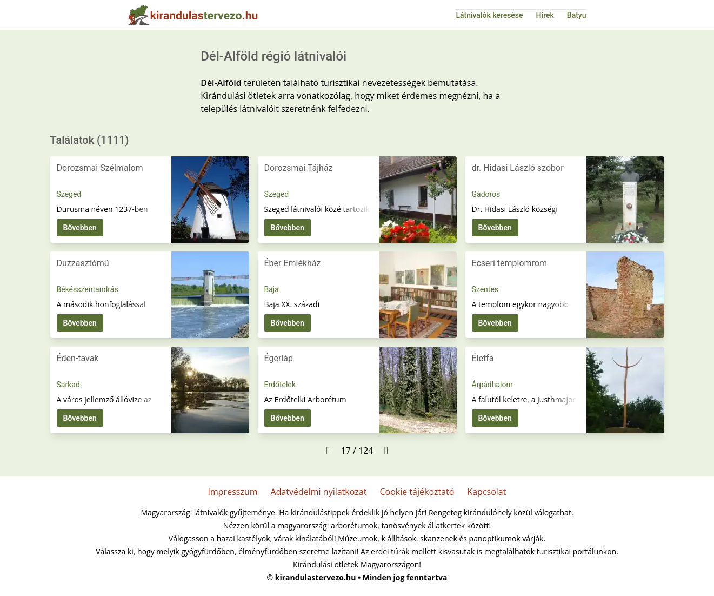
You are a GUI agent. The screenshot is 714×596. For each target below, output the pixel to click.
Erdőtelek (280, 384)
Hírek (545, 15)
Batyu (576, 15)
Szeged (69, 194)
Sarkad (68, 384)
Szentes (485, 289)
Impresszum (233, 492)
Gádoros (486, 194)
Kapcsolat (486, 492)
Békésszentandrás (87, 289)
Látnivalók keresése (489, 15)
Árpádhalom (492, 384)
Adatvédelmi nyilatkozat (319, 492)
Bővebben (80, 227)
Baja (271, 289)
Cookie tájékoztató (416, 492)
